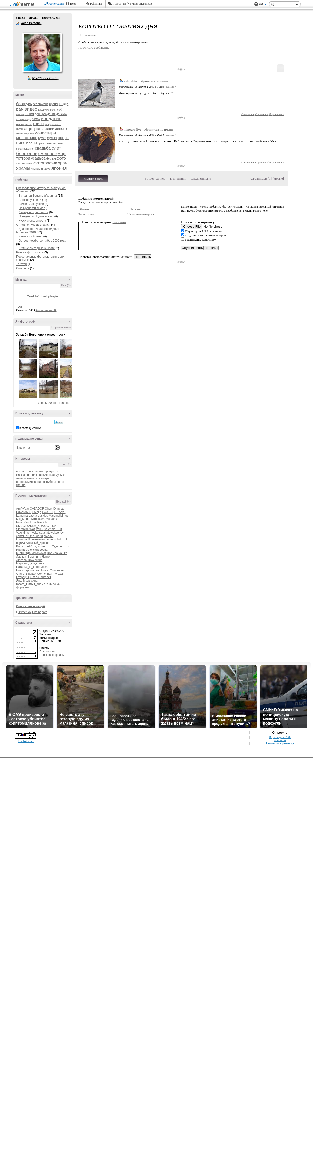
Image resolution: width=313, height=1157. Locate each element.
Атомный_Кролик (37, 543)
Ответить (247, 114)
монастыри (45, 133)
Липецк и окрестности (33, 212)
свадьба (43, 148)
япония (59, 168)
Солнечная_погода (50, 573)
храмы (23, 168)
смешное (47, 153)
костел (56, 124)
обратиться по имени (154, 81)
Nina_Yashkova (26, 522)
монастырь (26, 137)
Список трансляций (30, 606)
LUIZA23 (59, 512)
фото (61, 158)
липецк (61, 128)
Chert (48, 508)
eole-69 (48, 536)
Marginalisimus (58, 515)
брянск (53, 104)
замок (36, 119)
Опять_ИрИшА (26, 573)
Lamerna (22, 515)
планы (31, 143)
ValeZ (39, 529)
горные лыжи (34, 471)
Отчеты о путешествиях (32, 224)
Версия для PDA (280, 737)
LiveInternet (23, 4)
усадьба (38, 158)
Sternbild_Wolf (25, 529)
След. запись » (201, 178)
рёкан (19, 148)
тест (19, 306)
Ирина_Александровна (31, 549)
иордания (51, 118)
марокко (29, 133)
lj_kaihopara (39, 612)
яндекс (45, 168)
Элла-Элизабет (40, 577)
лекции (48, 128)
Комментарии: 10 (46, 310)
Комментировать (93, 178)
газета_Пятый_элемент (32, 584)
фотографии (45, 163)
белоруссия (40, 104)
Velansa (37, 532)
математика (32, 478)
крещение (34, 129)
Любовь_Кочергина (29, 560)
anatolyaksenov (53, 532)
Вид (263, 5)
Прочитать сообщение (93, 47)
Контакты (280, 740)
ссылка (170, 86)
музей (42, 138)
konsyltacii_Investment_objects (36, 539)
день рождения (45, 114)
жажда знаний (25, 475)
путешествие (54, 143)
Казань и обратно (30, 236)
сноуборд (49, 481)
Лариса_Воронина (28, 556)
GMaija (36, 512)
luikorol (62, 539)
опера (63, 138)
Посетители (47, 651)
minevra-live (132, 129)
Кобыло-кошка (57, 553)
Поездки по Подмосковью (36, 216)
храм (63, 163)
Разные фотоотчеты (30, 252)
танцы (62, 154)
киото (28, 124)
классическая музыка (50, 475)
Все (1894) (63, 501)
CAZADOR (37, 508)
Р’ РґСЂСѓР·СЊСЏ (45, 78)
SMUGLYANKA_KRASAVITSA (36, 526)
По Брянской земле (32, 208)
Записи (20, 17)
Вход (73, 3)
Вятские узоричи (30, 200)
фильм (51, 158)
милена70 (55, 584)
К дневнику (178, 178)
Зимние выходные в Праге (37, 248)
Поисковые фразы (51, 655)
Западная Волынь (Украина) (38, 195)
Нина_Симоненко (53, 570)
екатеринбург (23, 119)
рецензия (28, 148)
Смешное (22, 268)
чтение (35, 168)
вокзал (20, 114)
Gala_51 (47, 512)
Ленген (46, 556)
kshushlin (130, 81)
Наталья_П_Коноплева (32, 567)
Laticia (33, 515)
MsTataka (52, 519)
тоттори (23, 158)
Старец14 (22, 577)
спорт (60, 481)
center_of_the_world (29, 536)
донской (61, 114)
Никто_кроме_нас (28, 570)
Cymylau (59, 508)
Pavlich (42, 522)
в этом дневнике (30, 428)
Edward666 (23, 512)
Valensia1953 (53, 529)
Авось (117, 3)
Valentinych (23, 532)
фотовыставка (24, 163)
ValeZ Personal (18, 23)
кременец (21, 129)
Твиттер (21, 264)
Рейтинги (96, 3)
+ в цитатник (87, 35)
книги (38, 123)
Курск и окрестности (32, 220)
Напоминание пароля (140, 214)
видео (30, 109)
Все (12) (65, 464)
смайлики (119, 222)
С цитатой (261, 114)
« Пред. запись (155, 178)
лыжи (19, 133)
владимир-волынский (50, 109)
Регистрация (56, 3)
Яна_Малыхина (26, 580)
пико (20, 142)
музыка (52, 138)
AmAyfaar (22, 508)
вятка (29, 114)
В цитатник (276, 114)
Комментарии (51, 17)
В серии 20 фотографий (53, 402)
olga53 (20, 543)
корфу (48, 124)
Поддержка (256, 4)
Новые (278, 178)
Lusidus (43, 515)
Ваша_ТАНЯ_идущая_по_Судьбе (39, 546)
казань (20, 124)
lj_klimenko (23, 612)
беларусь (24, 104)
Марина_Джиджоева (30, 563)
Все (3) (66, 285)
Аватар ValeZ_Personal (41, 52)
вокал (20, 471)
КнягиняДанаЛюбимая (31, 553)
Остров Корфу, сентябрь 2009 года (42, 240)
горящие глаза (53, 471)
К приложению (61, 327)
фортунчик (23, 587)
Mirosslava (38, 519)
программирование (29, 481)
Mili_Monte (23, 519)
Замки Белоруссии (31, 204)
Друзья (33, 17)
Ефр (66, 546)
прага (41, 143)
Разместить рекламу (280, 743)
